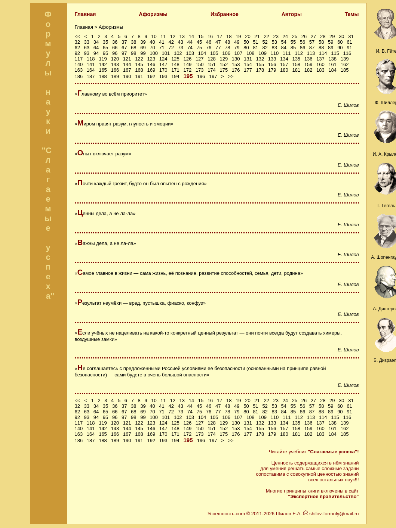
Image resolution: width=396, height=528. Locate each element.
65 (105, 47)
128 (212, 59)
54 (283, 42)
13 (182, 36)
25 (294, 36)
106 (226, 53)
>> (231, 76)
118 (91, 59)
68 (133, 47)
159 (308, 64)
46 (208, 42)
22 (266, 36)
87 (311, 47)
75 (199, 47)
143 (115, 64)
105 (214, 53)
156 (272, 64)
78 (227, 47)
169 (151, 70)
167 (127, 70)
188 (103, 76)
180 (284, 70)
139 (345, 59)
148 (175, 64)
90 (340, 47)
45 (199, 42)
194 (175, 76)
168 (139, 70)
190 (127, 76)
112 (299, 53)
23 (275, 36)
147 (163, 64)
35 (105, 42)
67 (124, 47)
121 (127, 59)
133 (272, 59)
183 (320, 70)
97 (124, 53)
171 (175, 70)
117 (79, 59)
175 (224, 70)
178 (260, 70)
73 (180, 47)
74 (190, 47)
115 (335, 53)
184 (332, 70)
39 (142, 42)
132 (260, 59)
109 (262, 53)
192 (151, 76)
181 (296, 70)
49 (236, 42)
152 (224, 64)
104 (202, 53)
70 (152, 47)
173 (200, 70)
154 (248, 64)
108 (250, 53)
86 (302, 47)
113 (311, 53)
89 (330, 47)
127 (200, 59)
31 (350, 36)
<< (77, 36)
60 (340, 42)
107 (238, 53)
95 (105, 53)
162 (345, 64)
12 (172, 36)
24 (285, 36)
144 (127, 64)
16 (210, 36)
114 (323, 53)
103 (190, 53)
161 (332, 64)
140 (79, 64)
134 (284, 59)
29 (332, 36)
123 (151, 59)
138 (332, 59)
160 (320, 64)
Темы (352, 14)
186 (79, 76)
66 (114, 47)
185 (345, 70)
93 (86, 53)
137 (320, 59)
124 (163, 59)
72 (171, 47)
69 (142, 47)
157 (284, 64)
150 (200, 64)
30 (341, 36)
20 (247, 36)
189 (115, 76)
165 (103, 70)
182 (308, 70)
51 (255, 42)
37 (124, 42)
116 (347, 53)
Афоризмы (153, 14)
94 (96, 53)
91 (349, 47)
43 (180, 42)
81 (255, 47)
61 (349, 42)
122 (139, 59)
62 (77, 47)
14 (191, 36)
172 (187, 70)
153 (236, 64)
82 (264, 47)
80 (246, 47)
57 (311, 42)
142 (103, 64)
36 (114, 42)
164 (91, 70)
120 (115, 59)
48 (227, 42)
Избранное (225, 14)
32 (77, 42)
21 (257, 36)
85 (293, 47)
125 (175, 59)
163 (79, 70)
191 (139, 76)
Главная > (87, 27)
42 (171, 42)
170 (163, 70)
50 (246, 42)
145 (139, 64)
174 (212, 70)
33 (86, 42)
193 (163, 76)
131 (248, 59)
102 (178, 53)
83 (274, 47)
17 (219, 36)
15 (200, 36)
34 (96, 42)
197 (213, 76)
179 (272, 70)
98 (133, 53)
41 (161, 42)
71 (161, 47)
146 (151, 64)
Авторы (292, 14)
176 (236, 70)
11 (163, 36)
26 (304, 36)
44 (190, 42)
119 (103, 59)
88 (321, 47)
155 (260, 64)
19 (238, 36)
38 (133, 42)
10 (153, 36)
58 (321, 42)
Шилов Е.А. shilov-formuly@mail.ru (317, 513)
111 (287, 53)
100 (154, 53)
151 (212, 64)
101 (166, 53)
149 (187, 64)
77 (218, 47)
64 (96, 47)
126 (187, 59)
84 (283, 47)
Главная (85, 14)
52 (264, 42)
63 (86, 47)
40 (152, 42)
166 (115, 70)
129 (224, 59)
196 (201, 76)
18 (228, 36)
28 (322, 36)
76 (208, 47)
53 (274, 42)
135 (296, 59)
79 (236, 47)
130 (236, 59)
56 (302, 42)
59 (330, 42)
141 (91, 64)
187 (91, 76)
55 (293, 42)
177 (248, 70)
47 (218, 42)
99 (142, 53)
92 (77, 53)
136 (308, 59)
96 (114, 53)
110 (275, 53)
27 (313, 36)
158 (296, 64)
